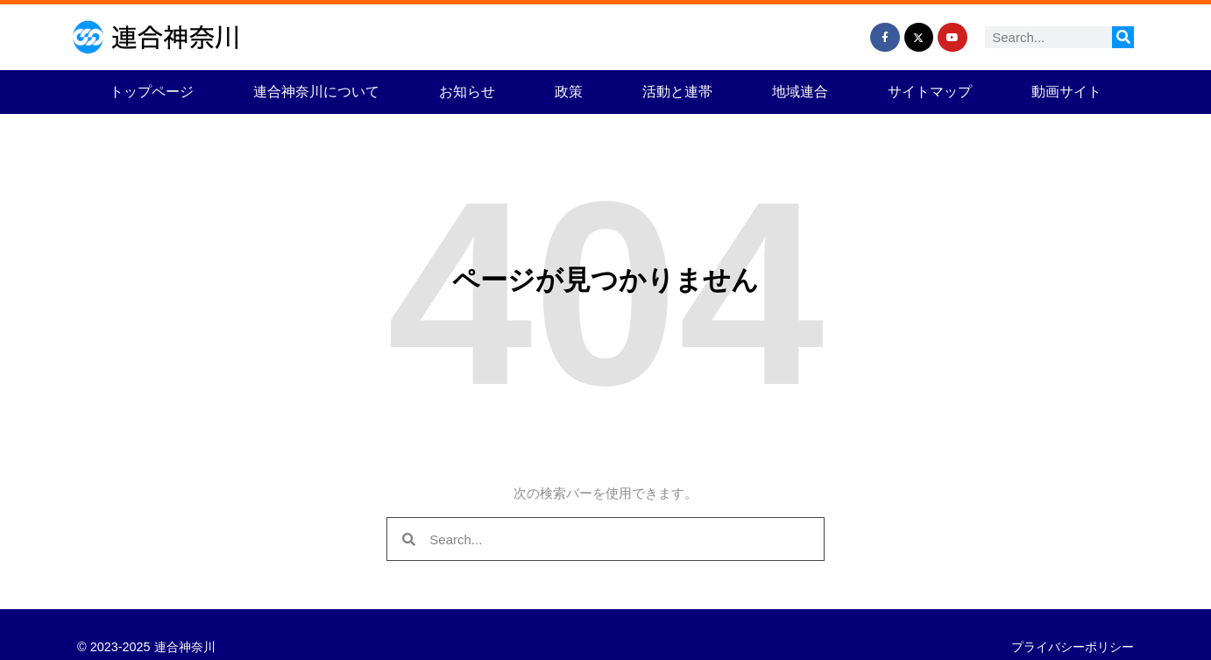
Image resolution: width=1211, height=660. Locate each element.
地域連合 (800, 91)
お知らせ (467, 91)
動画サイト (1066, 91)
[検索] (1123, 37)
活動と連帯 (677, 91)
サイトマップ (930, 91)
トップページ (152, 91)
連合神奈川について (316, 91)
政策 (569, 91)
